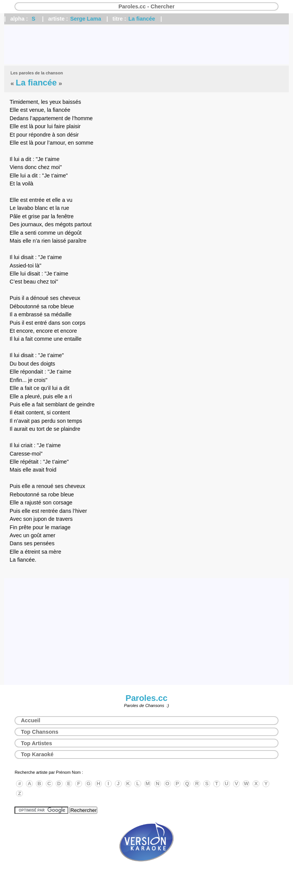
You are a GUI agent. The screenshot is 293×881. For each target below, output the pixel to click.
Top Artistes (36, 743)
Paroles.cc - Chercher (146, 6)
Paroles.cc (146, 698)
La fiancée (142, 19)
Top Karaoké (37, 754)
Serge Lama (85, 19)
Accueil (30, 720)
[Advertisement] (146, 45)
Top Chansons (39, 732)
